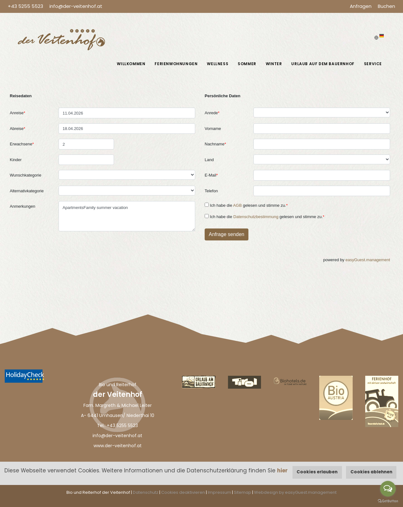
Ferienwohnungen (176, 63)
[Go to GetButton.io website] (388, 501)
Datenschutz (145, 492)
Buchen (386, 6)
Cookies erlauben (317, 472)
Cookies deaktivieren (183, 492)
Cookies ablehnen (371, 472)
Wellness (217, 63)
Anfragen (361, 6)
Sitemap (242, 492)
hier (282, 470)
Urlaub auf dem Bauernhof (322, 63)
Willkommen (131, 63)
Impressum (219, 492)
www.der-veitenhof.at (118, 445)
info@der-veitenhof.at (75, 6)
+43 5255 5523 (25, 6)
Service (373, 63)
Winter (274, 63)
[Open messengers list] (388, 489)
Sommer (247, 63)
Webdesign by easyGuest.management (295, 492)
